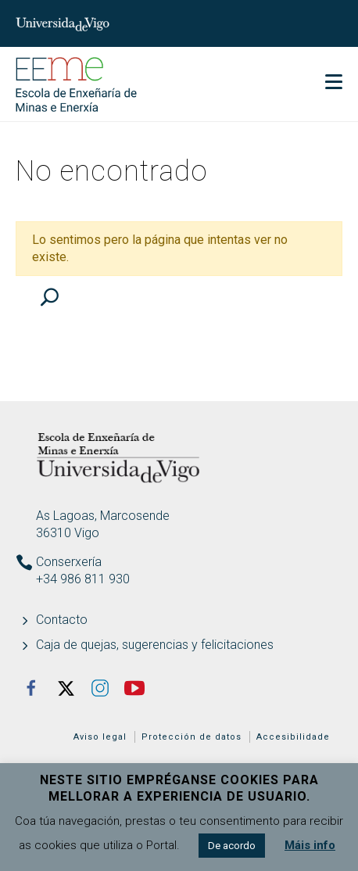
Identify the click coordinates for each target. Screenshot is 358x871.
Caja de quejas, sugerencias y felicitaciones (155, 644)
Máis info (310, 845)
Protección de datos (191, 737)
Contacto (62, 619)
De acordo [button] (232, 845)
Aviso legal (100, 737)
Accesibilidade (293, 737)
